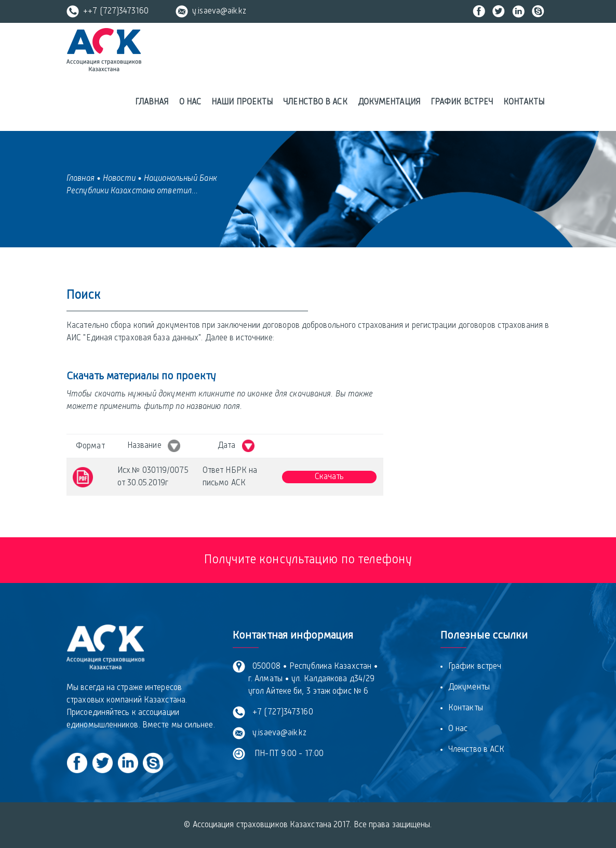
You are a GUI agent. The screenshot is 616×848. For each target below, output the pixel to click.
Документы (469, 687)
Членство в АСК (315, 102)
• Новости (116, 179)
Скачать (329, 477)
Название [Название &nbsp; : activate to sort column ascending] (153, 446)
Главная (152, 102)
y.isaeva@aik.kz (211, 11)
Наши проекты (242, 102)
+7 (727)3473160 (280, 712)
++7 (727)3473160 (107, 11)
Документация (389, 102)
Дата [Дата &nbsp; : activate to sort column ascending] (236, 446)
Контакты (523, 102)
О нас (190, 102)
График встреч (462, 102)
